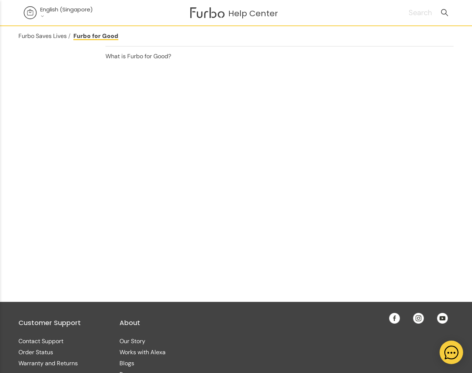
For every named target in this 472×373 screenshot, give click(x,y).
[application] (451, 352)
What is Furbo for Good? (138, 56)
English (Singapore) (66, 12)
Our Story (132, 341)
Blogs (126, 363)
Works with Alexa (142, 352)
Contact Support (40, 341)
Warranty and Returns (48, 363)
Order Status (35, 352)
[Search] (411, 12)
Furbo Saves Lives (42, 36)
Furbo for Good (95, 36)
